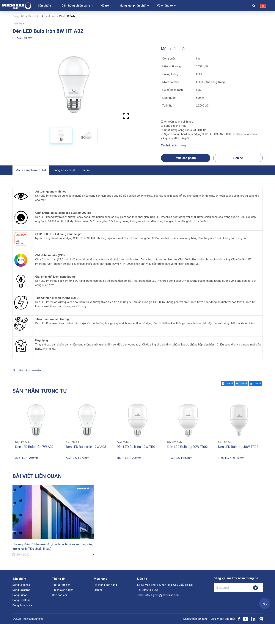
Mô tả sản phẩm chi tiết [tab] (30, 170)
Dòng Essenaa (21, 585)
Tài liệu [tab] (85, 170)
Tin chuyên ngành (62, 590)
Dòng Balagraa (21, 590)
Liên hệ (238, 158)
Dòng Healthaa (21, 600)
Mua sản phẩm (186, 158)
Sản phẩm (44, 5)
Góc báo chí (59, 595)
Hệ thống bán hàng (105, 585)
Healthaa (50, 16)
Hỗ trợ (105, 5)
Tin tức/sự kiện (61, 585)
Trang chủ (18, 16)
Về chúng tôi (165, 5)
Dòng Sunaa (19, 595)
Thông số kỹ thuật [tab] (63, 170)
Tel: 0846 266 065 (147, 590)
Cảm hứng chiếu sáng (76, 5)
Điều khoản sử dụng (195, 618)
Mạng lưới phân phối (133, 5)
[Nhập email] (231, 587)
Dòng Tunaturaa (22, 605)
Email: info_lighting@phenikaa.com (158, 595)
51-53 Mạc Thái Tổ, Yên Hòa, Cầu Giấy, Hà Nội (165, 585)
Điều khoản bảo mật (222, 618)
